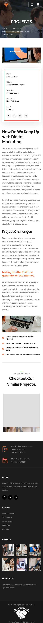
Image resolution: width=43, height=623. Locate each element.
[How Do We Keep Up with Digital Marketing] (31, 549)
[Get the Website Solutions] (19, 562)
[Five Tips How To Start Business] (7, 549)
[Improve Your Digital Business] (7, 562)
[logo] (6, 4)
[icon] (8, 116)
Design (15, 29)
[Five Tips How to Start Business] (31, 562)
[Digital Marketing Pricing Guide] (19, 549)
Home (4, 29)
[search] (32, 4)
